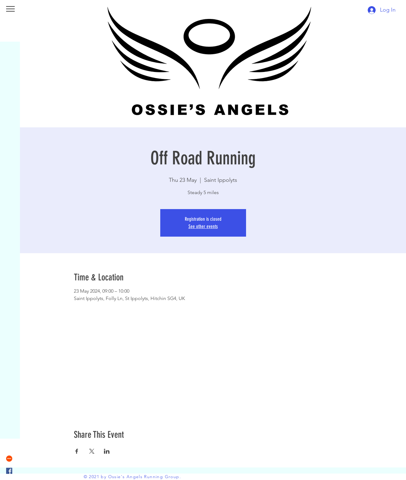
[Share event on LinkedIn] (107, 451)
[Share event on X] (92, 451)
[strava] (9, 459)
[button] (10, 9)
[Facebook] (9, 471)
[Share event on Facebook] (77, 451)
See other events (203, 226)
